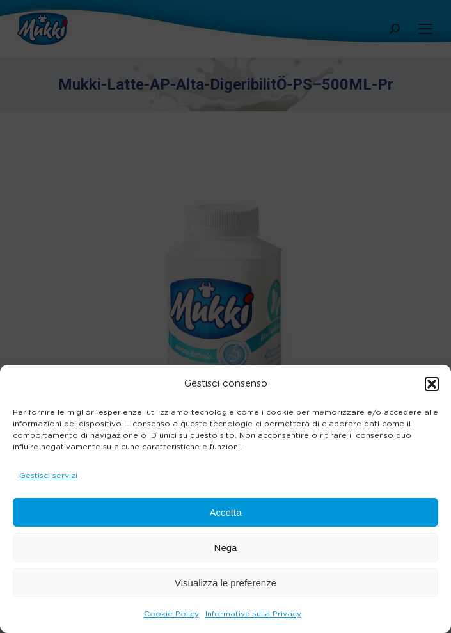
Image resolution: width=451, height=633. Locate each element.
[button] (431, 384)
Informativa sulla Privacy (253, 614)
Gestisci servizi (48, 475)
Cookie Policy (171, 614)
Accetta (225, 512)
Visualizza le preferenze (225, 582)
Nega (225, 547)
